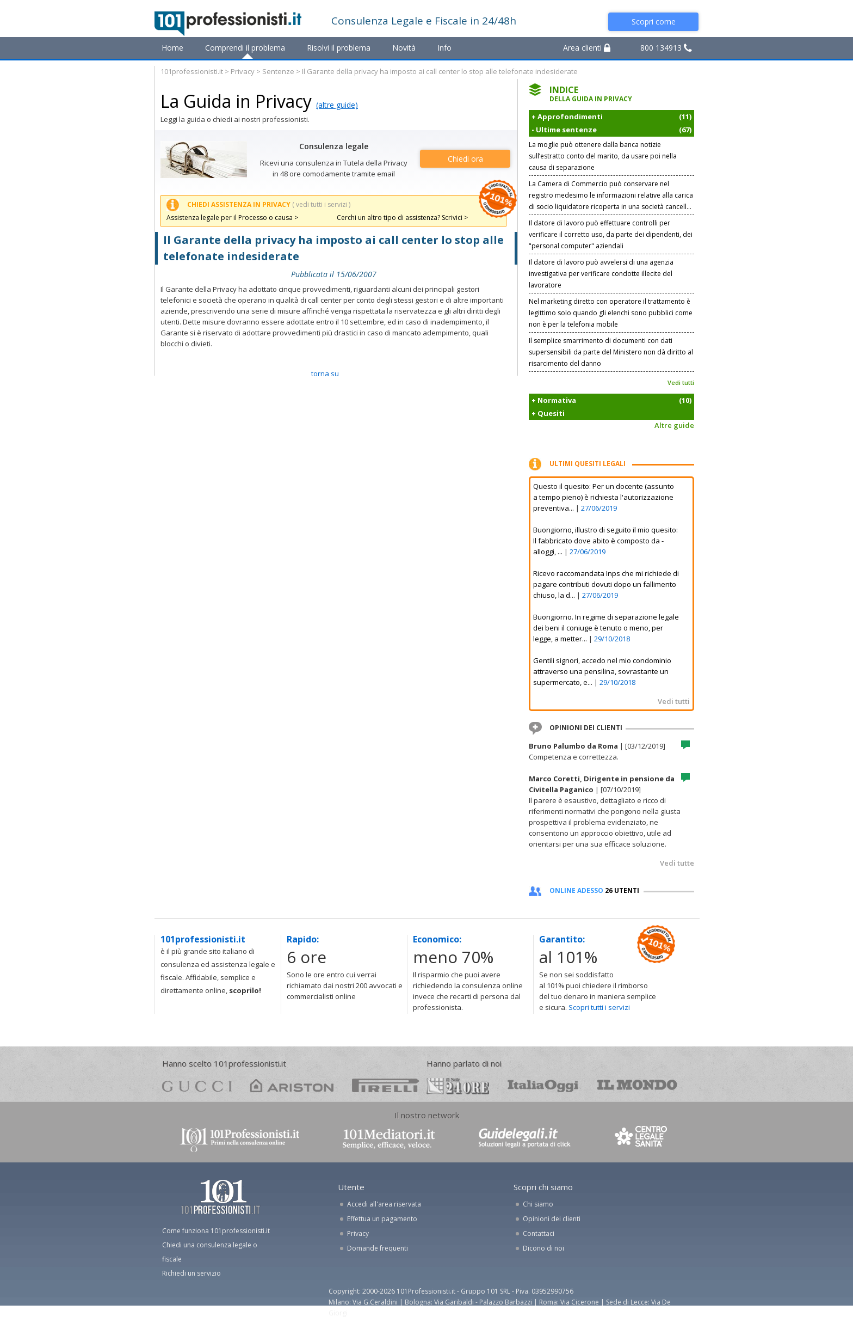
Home (172, 47)
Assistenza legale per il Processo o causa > (232, 217)
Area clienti (586, 47)
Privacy (243, 71)
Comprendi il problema (245, 47)
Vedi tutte (677, 863)
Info (444, 47)
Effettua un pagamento (382, 1218)
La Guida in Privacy (236, 101)
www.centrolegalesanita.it (642, 1139)
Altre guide (674, 425)
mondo (637, 1085)
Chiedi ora (465, 159)
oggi (543, 1085)
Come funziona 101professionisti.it (216, 1230)
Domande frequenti (377, 1248)
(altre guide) (337, 105)
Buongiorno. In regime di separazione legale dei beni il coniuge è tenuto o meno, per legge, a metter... (606, 628)
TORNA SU (325, 373)
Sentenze (278, 71)
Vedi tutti (680, 382)
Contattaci (538, 1233)
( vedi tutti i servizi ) (321, 204)
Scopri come (654, 21)
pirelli (385, 1085)
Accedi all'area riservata (384, 1204)
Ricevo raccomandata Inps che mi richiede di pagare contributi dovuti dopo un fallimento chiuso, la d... (606, 584)
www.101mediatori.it (389, 1139)
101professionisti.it (191, 71)
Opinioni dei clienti (551, 1218)
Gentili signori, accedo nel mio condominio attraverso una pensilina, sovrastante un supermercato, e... (602, 671)
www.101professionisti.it (239, 1139)
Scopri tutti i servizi (599, 1007)
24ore (457, 1086)
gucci (197, 1085)
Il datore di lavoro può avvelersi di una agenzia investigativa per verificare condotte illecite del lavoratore (601, 274)
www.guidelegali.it (525, 1139)
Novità (404, 47)
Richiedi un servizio (191, 1273)
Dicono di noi (543, 1248)
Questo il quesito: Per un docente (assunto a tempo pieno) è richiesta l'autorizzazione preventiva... (603, 497)
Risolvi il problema (338, 47)
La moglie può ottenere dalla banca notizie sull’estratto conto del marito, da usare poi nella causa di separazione (603, 156)
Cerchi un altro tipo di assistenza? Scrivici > (402, 217)
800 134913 (666, 47)
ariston (291, 1085)
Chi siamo (538, 1204)
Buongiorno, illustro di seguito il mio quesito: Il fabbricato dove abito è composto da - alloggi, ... (605, 540)
